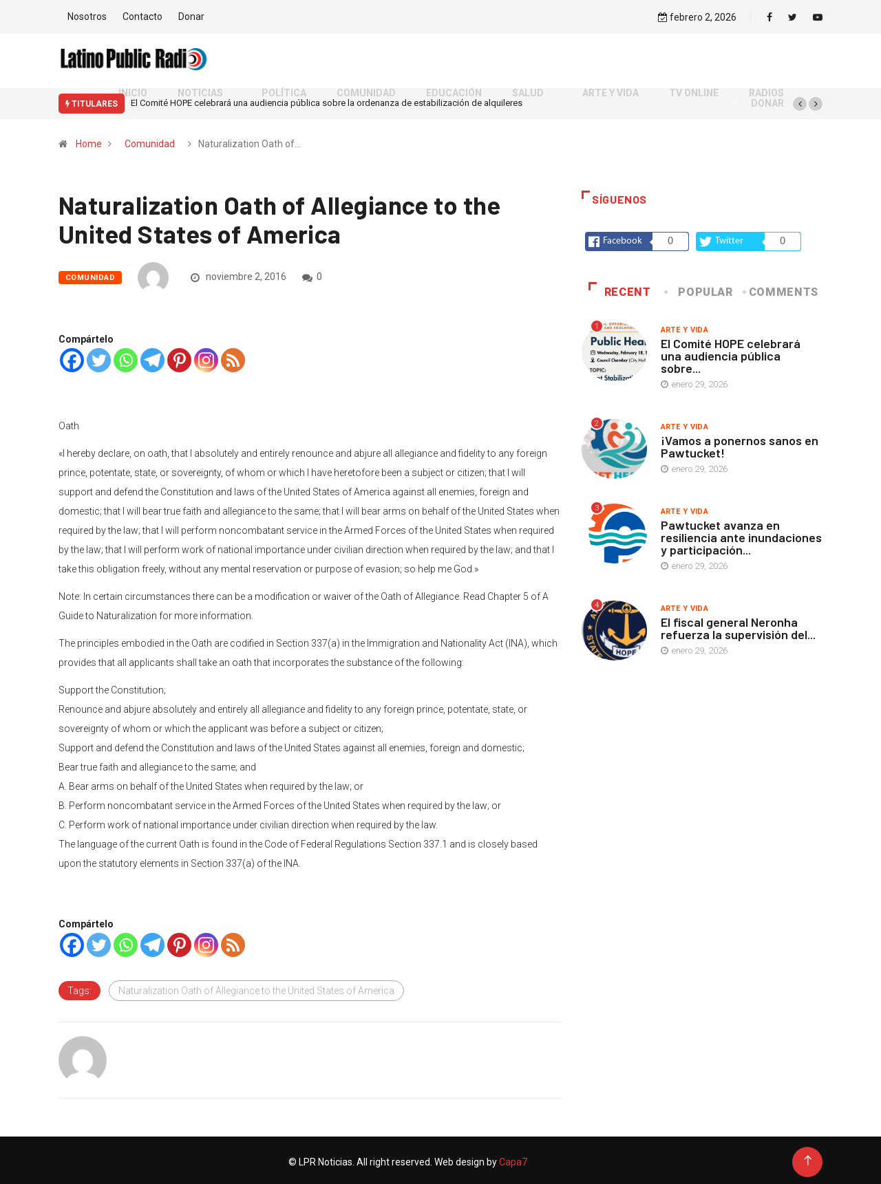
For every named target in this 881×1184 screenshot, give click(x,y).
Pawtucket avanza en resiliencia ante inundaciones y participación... (741, 534)
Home (89, 140)
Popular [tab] (699, 288)
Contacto (142, 15)
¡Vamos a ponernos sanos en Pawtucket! (739, 443)
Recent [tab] (619, 288)
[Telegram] (152, 357)
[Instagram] (206, 357)
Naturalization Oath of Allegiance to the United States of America (256, 987)
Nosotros (87, 15)
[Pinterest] (179, 357)
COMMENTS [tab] (781, 288)
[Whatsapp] (126, 357)
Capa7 (512, 1158)
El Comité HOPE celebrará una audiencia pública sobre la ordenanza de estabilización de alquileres (326, 100)
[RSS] (233, 357)
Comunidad (150, 140)
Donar (191, 15)
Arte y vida (685, 326)
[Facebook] (72, 357)
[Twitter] (99, 357)
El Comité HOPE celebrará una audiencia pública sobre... (730, 352)
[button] (800, 100)
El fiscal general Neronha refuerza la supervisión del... (738, 624)
